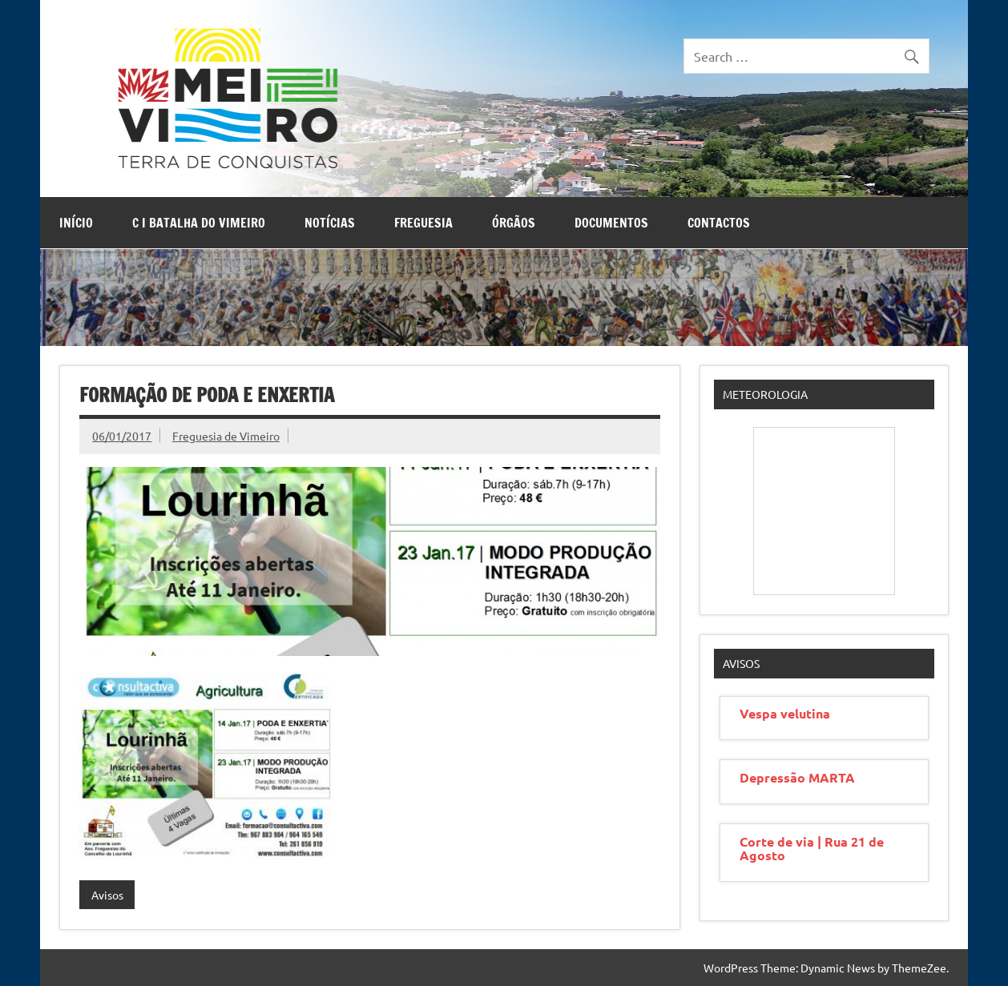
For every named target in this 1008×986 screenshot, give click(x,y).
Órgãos (513, 222)
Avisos (107, 894)
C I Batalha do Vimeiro (198, 222)
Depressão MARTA (797, 777)
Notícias (329, 222)
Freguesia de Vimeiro (226, 436)
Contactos (718, 222)
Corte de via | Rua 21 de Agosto (812, 848)
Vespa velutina (785, 713)
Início (76, 222)
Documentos (611, 222)
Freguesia (423, 222)
